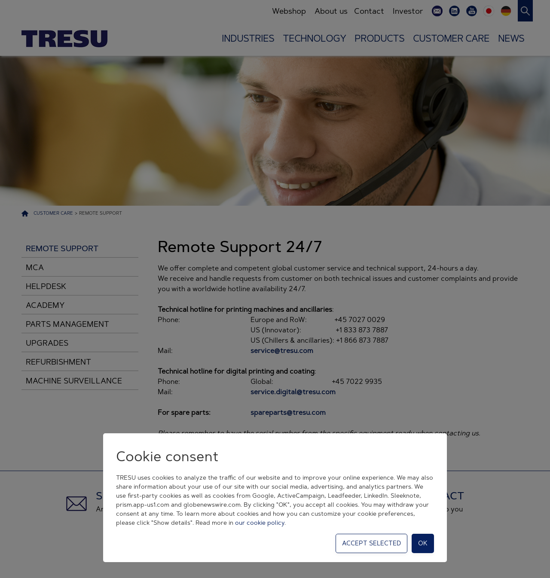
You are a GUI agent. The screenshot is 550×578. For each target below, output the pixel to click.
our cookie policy (259, 522)
